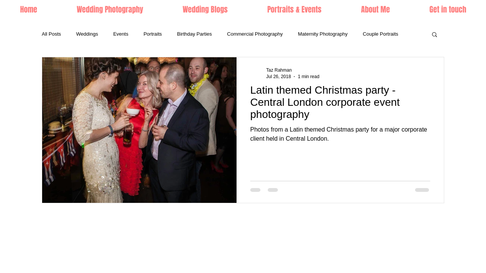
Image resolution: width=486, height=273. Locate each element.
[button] (294, 9)
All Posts (51, 34)
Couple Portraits (380, 34)
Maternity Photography (323, 34)
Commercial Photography (255, 34)
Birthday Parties (194, 34)
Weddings (87, 34)
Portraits (153, 34)
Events (120, 34)
